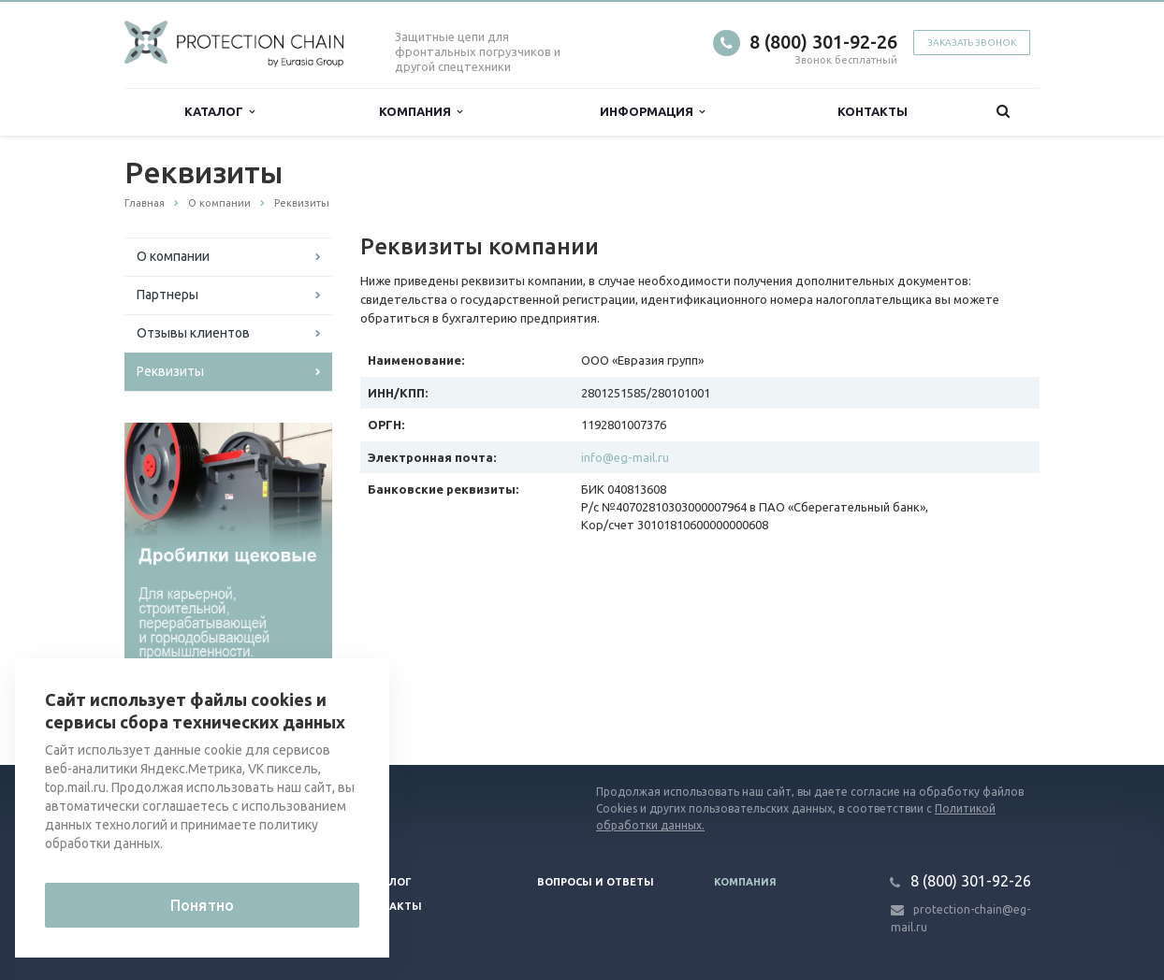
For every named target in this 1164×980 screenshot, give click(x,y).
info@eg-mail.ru (625, 457)
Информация (652, 112)
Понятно (202, 905)
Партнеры (167, 294)
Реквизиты (170, 371)
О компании (173, 256)
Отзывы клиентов (193, 332)
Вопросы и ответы (595, 881)
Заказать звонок (971, 42)
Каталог (219, 112)
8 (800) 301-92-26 (823, 41)
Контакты (872, 111)
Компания (420, 112)
